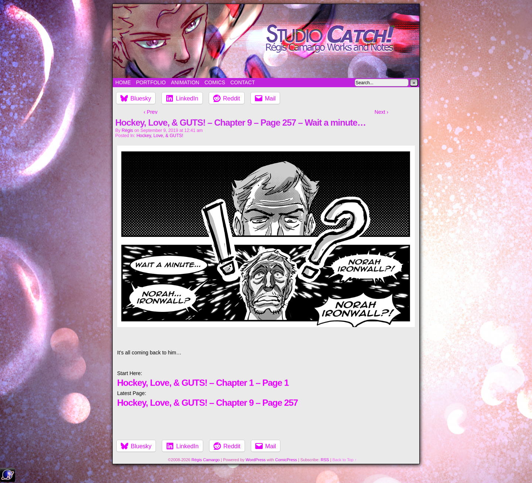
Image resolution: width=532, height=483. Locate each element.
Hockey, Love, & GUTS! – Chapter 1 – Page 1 (203, 383)
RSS (325, 460)
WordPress (256, 460)
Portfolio (151, 82)
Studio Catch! (266, 41)
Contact (242, 82)
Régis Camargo (205, 460)
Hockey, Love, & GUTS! (159, 135)
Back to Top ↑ (344, 460)
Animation (185, 82)
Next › (381, 112)
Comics (214, 82)
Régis (127, 130)
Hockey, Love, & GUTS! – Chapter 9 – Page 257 (207, 403)
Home (123, 82)
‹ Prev (150, 112)
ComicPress (286, 460)
